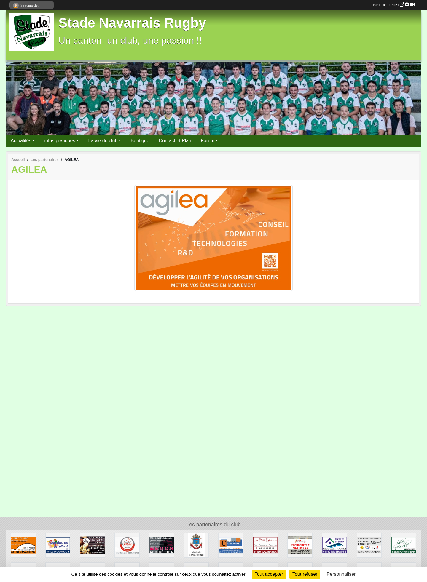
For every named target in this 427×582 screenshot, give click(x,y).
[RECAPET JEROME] (369, 544)
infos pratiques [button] (59, 140)
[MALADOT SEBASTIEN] (161, 544)
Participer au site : (394, 5)
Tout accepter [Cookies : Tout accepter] (269, 574)
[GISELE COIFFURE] (403, 544)
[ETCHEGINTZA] (300, 544)
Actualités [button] (21, 140)
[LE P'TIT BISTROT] (265, 544)
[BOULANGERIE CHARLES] (92, 544)
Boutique (139, 140)
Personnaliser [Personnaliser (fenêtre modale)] (341, 574)
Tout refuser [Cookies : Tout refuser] (304, 574)
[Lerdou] (23, 544)
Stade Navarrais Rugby (132, 23)
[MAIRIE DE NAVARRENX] (196, 544)
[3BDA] (127, 544)
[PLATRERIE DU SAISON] (334, 544)
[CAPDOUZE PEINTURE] (58, 544)
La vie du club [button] (103, 140)
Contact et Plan (175, 140)
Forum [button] (207, 140)
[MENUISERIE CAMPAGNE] (230, 544)
